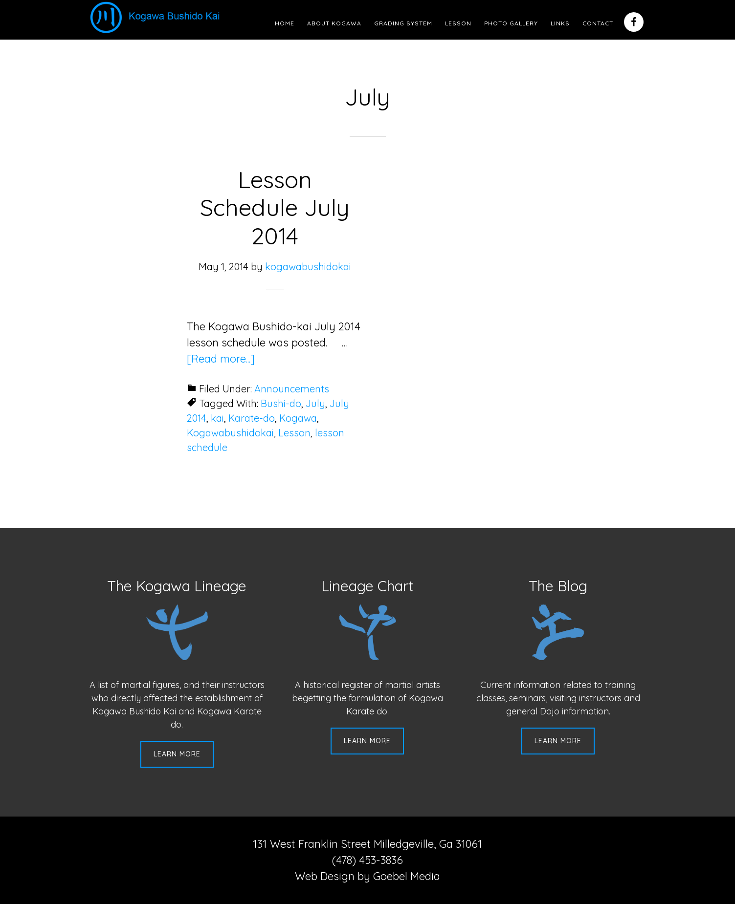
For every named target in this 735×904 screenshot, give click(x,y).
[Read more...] (221, 359)
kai (217, 418)
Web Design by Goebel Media (367, 876)
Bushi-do (281, 403)
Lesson (294, 433)
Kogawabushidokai (230, 433)
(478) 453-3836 (367, 860)
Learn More (177, 754)
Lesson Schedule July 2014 (275, 207)
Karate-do (251, 418)
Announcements (291, 389)
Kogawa (298, 418)
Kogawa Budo (157, 17)
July (315, 403)
